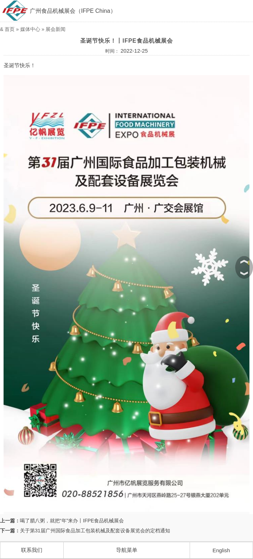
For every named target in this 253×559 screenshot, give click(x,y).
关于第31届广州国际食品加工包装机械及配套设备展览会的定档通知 (95, 530)
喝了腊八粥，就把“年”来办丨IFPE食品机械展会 (72, 520)
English (221, 550)
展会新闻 (55, 29)
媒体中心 (30, 29)
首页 (10, 29)
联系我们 (31, 550)
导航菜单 (126, 550)
